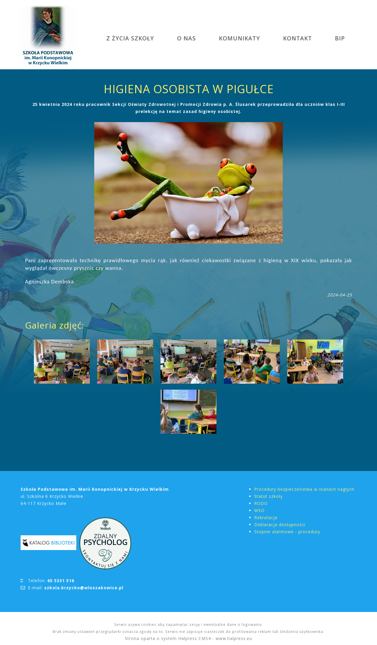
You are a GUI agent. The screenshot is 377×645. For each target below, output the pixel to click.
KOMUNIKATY (239, 38)
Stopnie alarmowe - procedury (287, 531)
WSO (259, 510)
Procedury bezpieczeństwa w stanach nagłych (304, 489)
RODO (261, 503)
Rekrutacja (265, 517)
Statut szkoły (268, 496)
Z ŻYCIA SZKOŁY (130, 38)
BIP (340, 38)
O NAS (186, 38)
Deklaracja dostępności (279, 524)
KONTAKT (297, 38)
